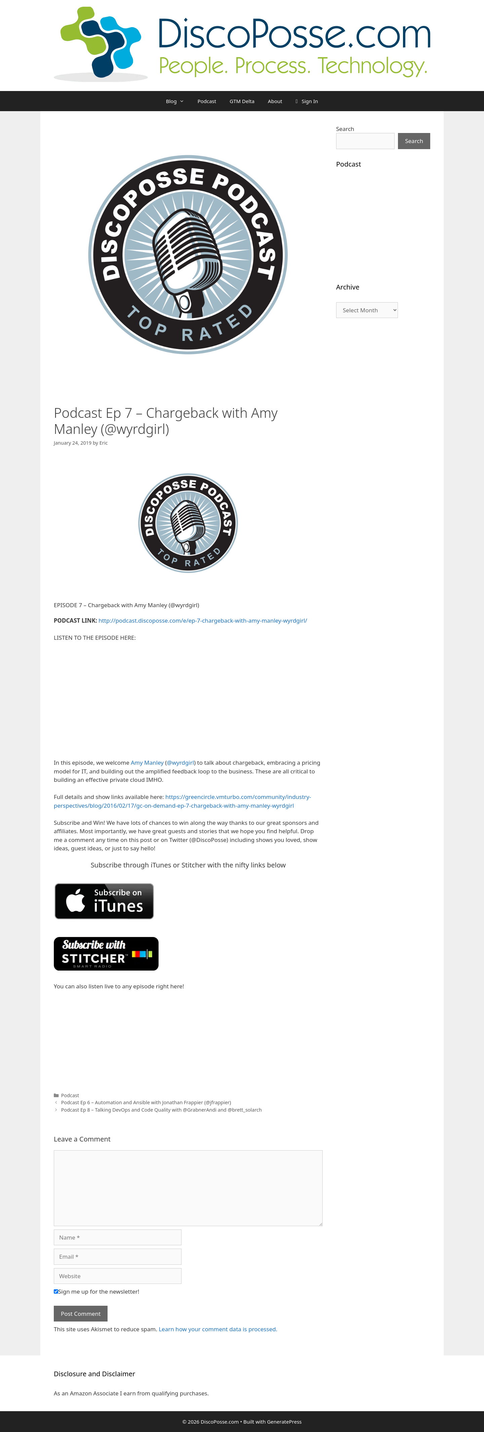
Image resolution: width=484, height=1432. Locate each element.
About (275, 101)
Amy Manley (147, 762)
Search (345, 129)
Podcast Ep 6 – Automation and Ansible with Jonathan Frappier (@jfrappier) (146, 1102)
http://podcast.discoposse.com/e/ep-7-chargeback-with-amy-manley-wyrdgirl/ (202, 620)
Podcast (207, 101)
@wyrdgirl (180, 762)
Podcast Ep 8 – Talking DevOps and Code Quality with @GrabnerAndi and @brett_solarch (161, 1110)
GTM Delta (242, 101)
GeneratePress (284, 1421)
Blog (178, 101)
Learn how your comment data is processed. (218, 1329)
